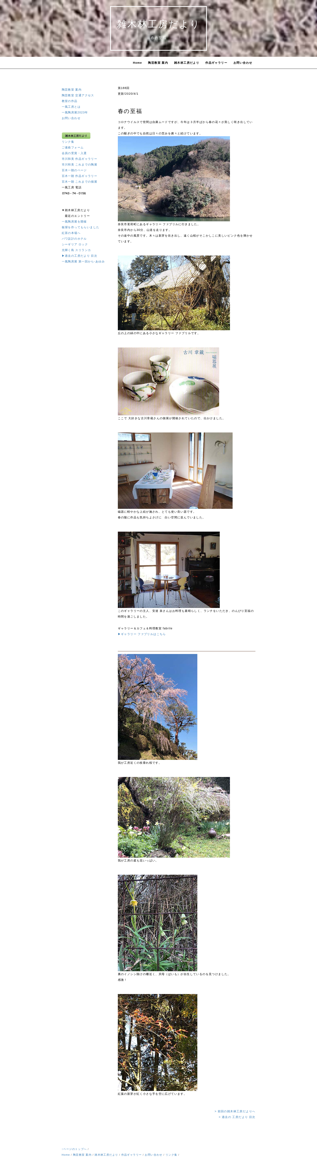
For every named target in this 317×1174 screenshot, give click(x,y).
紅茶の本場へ (71, 233)
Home (137, 62)
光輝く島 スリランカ (76, 250)
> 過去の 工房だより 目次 (237, 1117)
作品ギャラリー (216, 62)
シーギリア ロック (75, 244)
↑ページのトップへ (74, 1149)
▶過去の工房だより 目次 (79, 255)
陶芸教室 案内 (158, 62)
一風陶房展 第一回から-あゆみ (83, 261)
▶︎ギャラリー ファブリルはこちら (142, 634)
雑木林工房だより (186, 62)
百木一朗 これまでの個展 (79, 181)
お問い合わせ (242, 62)
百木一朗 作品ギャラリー (79, 176)
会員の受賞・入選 (74, 153)
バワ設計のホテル (74, 238)
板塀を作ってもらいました (80, 227)
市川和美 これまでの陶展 (79, 164)
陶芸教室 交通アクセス (78, 95)
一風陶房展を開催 (74, 221)
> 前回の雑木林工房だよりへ (235, 1111)
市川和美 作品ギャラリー (79, 158)
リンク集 (68, 141)
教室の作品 (69, 101)
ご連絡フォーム (73, 147)
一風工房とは (71, 106)
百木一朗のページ (74, 170)
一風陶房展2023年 (75, 112)
